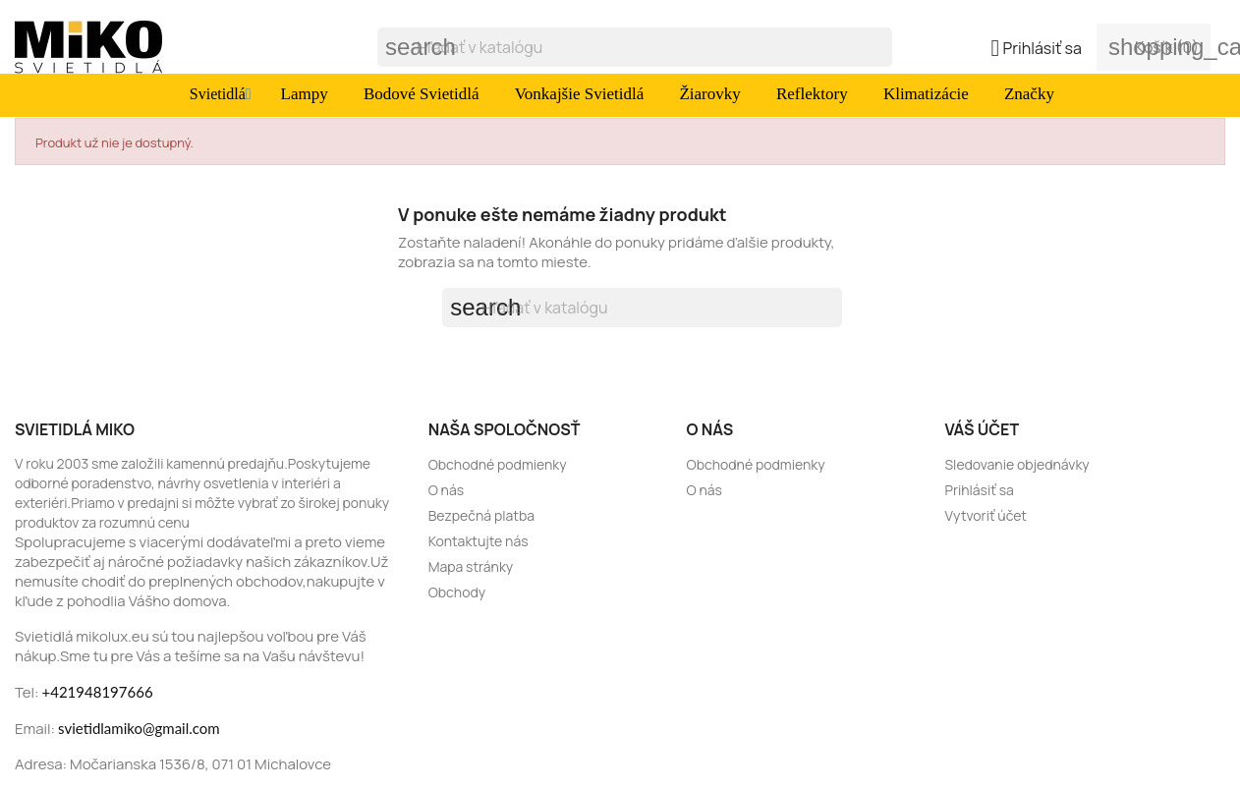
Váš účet (981, 429)
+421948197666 (97, 692)
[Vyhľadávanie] (634, 47)
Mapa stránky (471, 566)
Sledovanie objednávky (1016, 464)
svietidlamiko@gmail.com (139, 728)
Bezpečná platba (481, 515)
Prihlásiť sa (978, 489)
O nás (446, 489)
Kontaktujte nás (478, 541)
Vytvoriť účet (985, 515)
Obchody (456, 592)
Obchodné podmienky (497, 464)
